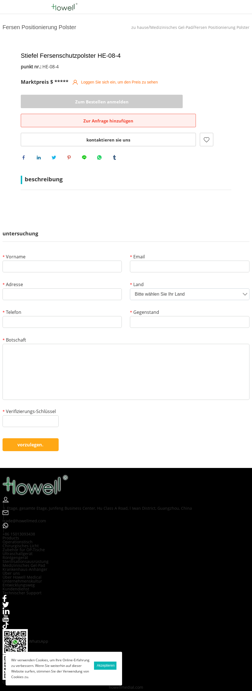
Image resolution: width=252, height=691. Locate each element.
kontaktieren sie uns (70, 121)
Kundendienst (16, 572)
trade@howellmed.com (24, 504)
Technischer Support (22, 576)
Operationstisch (18, 525)
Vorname (14, 241)
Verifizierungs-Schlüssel (29, 395)
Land (137, 268)
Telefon (12, 296)
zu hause (139, 27)
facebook (25, 140)
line (85, 140)
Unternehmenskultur (22, 564)
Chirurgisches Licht (21, 529)
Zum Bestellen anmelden (48, 102)
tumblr (116, 140)
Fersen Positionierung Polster (221, 27)
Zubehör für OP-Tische (24, 533)
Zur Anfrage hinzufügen (139, 102)
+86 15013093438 (19, 517)
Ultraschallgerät (18, 537)
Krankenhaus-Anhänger (25, 553)
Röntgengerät (15, 541)
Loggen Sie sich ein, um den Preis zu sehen (119, 82)
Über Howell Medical (22, 561)
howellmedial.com (126, 671)
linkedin (40, 140)
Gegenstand (144, 296)
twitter (55, 140)
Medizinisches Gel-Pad (171, 27)
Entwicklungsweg (19, 568)
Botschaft (14, 324)
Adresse (13, 268)
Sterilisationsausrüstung (26, 545)
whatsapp (101, 140)
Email (137, 241)
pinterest (70, 140)
